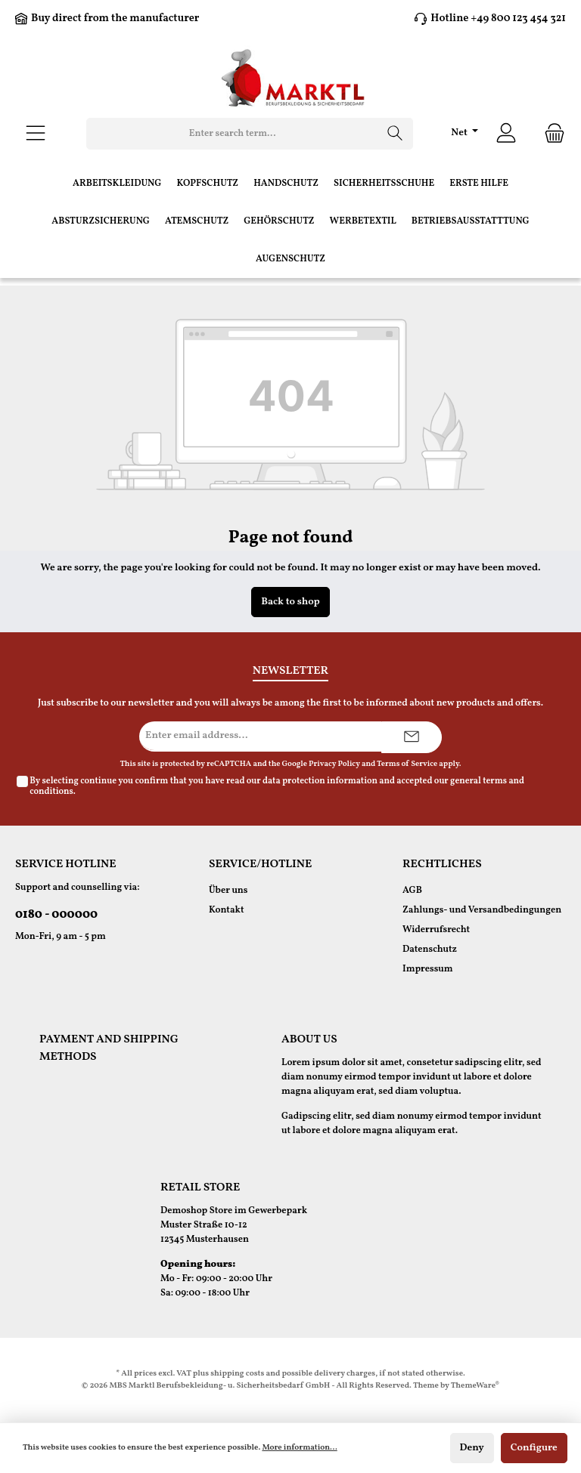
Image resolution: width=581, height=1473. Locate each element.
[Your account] (506, 134)
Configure (534, 1448)
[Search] (395, 134)
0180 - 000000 (56, 914)
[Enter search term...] (232, 134)
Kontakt (226, 910)
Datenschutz (429, 949)
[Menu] (35, 134)
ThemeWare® (475, 1385)
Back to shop (290, 601)
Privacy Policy (334, 764)
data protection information (320, 781)
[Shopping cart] (550, 134)
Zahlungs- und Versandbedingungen (481, 910)
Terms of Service (407, 764)
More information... (299, 1447)
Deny (472, 1448)
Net (460, 132)
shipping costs (237, 1373)
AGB (412, 890)
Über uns (228, 890)
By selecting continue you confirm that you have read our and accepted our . (277, 786)
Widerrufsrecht (436, 930)
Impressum (427, 969)
